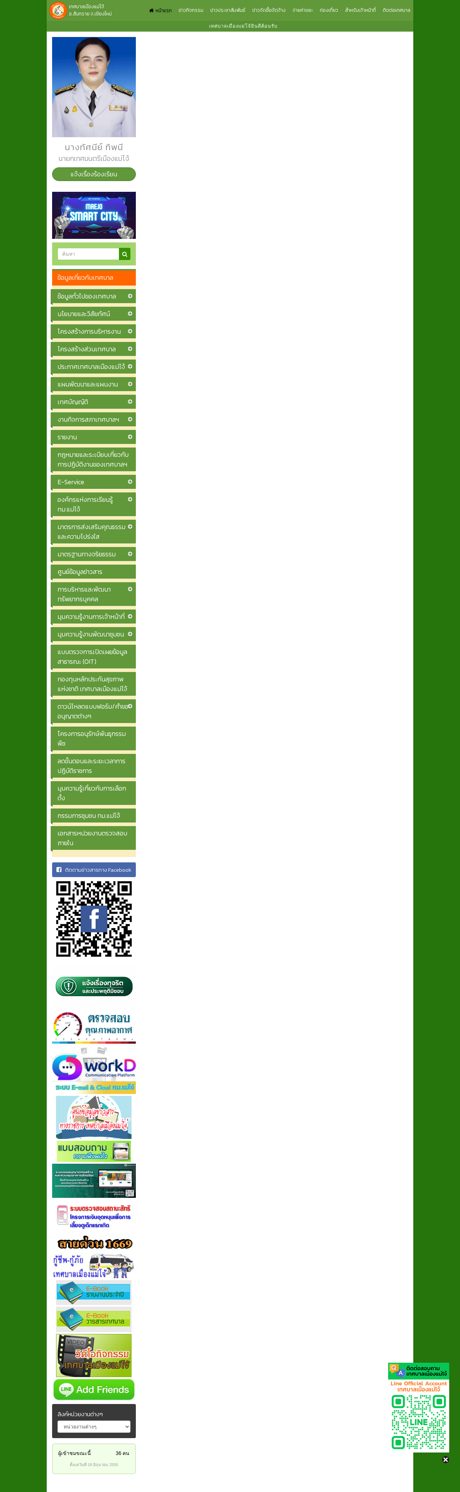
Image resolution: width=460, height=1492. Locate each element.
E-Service (71, 482)
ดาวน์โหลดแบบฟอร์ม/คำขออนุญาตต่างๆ (93, 711)
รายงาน (67, 437)
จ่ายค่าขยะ (303, 10)
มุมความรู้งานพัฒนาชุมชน (91, 634)
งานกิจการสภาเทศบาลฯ (88, 419)
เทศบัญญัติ (73, 402)
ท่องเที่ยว (329, 10)
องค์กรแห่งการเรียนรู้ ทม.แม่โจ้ (85, 504)
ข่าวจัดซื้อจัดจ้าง (269, 10)
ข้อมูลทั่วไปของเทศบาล (87, 296)
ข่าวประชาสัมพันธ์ (227, 10)
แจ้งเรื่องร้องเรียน (93, 174)
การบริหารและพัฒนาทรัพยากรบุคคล (84, 594)
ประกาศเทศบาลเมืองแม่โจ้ (91, 366)
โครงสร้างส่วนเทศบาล (87, 349)
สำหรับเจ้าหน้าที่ (360, 10)
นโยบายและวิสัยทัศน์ (84, 314)
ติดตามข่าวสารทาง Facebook (93, 870)
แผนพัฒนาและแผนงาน (88, 384)
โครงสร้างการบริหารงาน (89, 331)
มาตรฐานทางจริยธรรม (87, 554)
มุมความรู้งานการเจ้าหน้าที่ (91, 616)
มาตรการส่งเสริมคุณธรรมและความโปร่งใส (91, 531)
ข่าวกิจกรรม (191, 10)
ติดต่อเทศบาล (396, 10)
